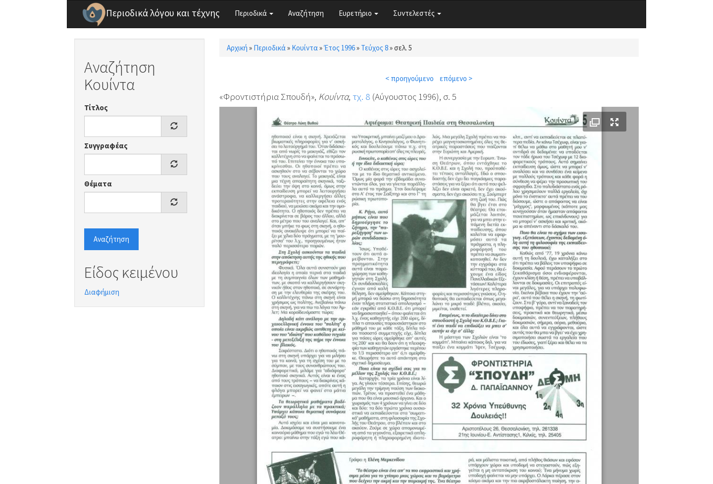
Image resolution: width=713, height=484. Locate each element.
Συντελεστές (417, 13)
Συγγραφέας (106, 145)
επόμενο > (456, 78)
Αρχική (237, 47)
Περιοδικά (254, 13)
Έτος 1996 (339, 47)
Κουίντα (305, 47)
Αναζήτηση (306, 13)
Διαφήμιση (101, 292)
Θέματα (98, 183)
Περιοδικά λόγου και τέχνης (163, 13)
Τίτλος (96, 107)
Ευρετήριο (358, 13)
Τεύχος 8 (374, 47)
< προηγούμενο (409, 78)
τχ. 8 (361, 96)
